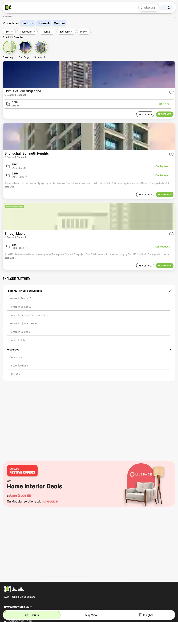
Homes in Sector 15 (20, 298)
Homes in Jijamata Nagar (24, 323)
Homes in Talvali (18, 340)
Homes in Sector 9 (20, 332)
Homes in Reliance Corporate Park (29, 315)
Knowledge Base (19, 366)
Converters (16, 357)
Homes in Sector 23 (20, 307)
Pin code (15, 374)
